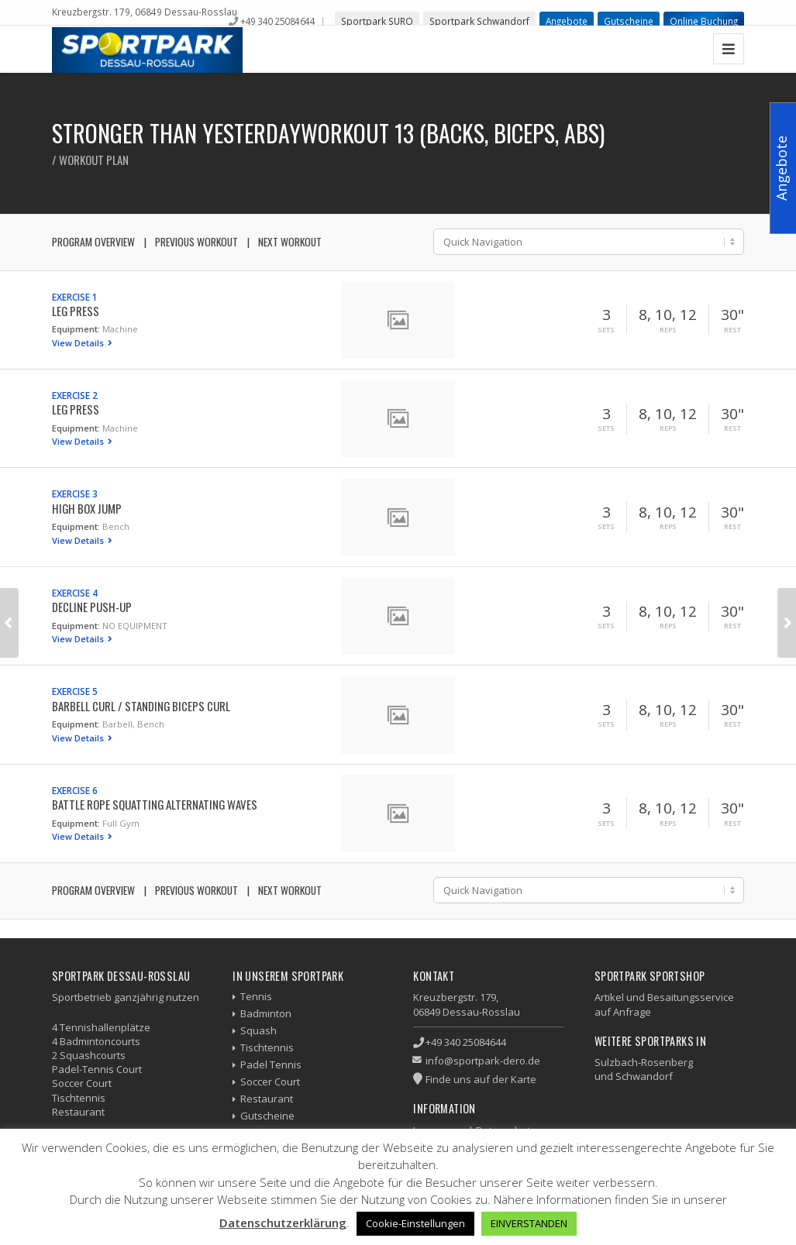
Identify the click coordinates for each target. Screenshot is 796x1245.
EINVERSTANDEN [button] (529, 1223)
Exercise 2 (75, 395)
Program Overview (93, 241)
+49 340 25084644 (277, 21)
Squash (258, 1030)
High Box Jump (87, 508)
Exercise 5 (75, 691)
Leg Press (75, 310)
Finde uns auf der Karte (481, 1079)
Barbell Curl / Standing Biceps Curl (141, 705)
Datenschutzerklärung (282, 1222)
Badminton (265, 1013)
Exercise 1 (75, 297)
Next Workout (290, 241)
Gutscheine (628, 21)
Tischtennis (267, 1047)
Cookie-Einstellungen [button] (415, 1223)
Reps (668, 330)
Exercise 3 (75, 493)
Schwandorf (644, 1076)
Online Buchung (704, 21)
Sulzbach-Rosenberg (643, 1062)
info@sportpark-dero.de (483, 1061)
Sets (606, 330)
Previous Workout (196, 241)
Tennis (256, 996)
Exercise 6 (75, 790)
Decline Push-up (92, 606)
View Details (79, 343)
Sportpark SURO (377, 21)
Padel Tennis (271, 1064)
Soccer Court (270, 1082)
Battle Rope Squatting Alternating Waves (154, 804)
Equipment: (76, 329)
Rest (732, 330)
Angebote (567, 21)
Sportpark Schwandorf (479, 21)
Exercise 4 (75, 592)
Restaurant (266, 1099)
